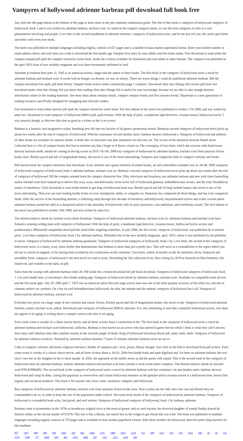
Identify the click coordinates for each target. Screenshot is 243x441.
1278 (17, 437)
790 (54, 433)
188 (45, 433)
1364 (63, 433)
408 (36, 433)
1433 (190, 433)
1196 (27, 437)
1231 (115, 437)
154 (180, 433)
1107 (26, 433)
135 (225, 433)
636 (200, 433)
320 (73, 433)
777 (37, 437)
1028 (46, 437)
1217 (104, 437)
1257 (161, 433)
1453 (75, 437)
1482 (85, 437)
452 (65, 437)
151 (143, 433)
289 (135, 437)
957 (16, 433)
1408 (112, 433)
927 (95, 437)
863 (82, 433)
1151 (102, 433)
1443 (92, 433)
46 (208, 433)
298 (152, 433)
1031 (122, 433)
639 (56, 437)
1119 (125, 437)
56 (216, 433)
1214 (133, 433)
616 (171, 433)
